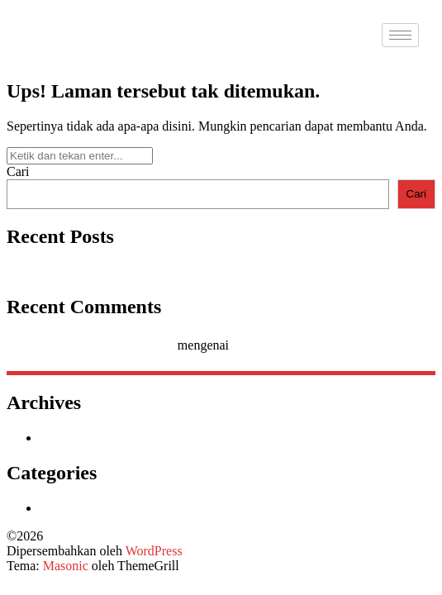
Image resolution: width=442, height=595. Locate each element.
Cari (18, 171)
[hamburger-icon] (400, 35)
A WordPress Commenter (107, 345)
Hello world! (40, 271)
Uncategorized (78, 508)
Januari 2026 (73, 438)
